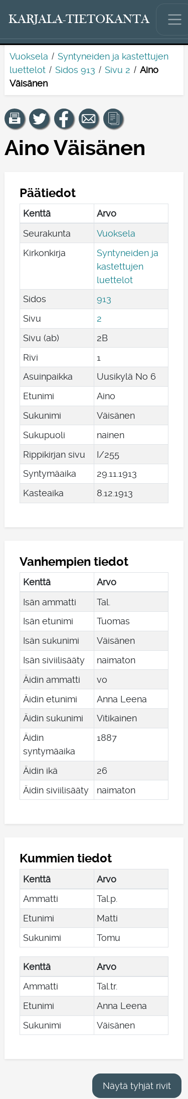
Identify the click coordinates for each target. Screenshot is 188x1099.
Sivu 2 (117, 70)
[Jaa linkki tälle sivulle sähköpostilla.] (89, 119)
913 (104, 299)
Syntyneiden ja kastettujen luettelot (127, 266)
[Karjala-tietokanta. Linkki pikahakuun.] (79, 20)
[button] (15, 119)
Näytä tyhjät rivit (137, 1085)
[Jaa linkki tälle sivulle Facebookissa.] (64, 119)
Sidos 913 (75, 70)
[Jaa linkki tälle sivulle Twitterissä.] (39, 119)
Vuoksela (29, 56)
